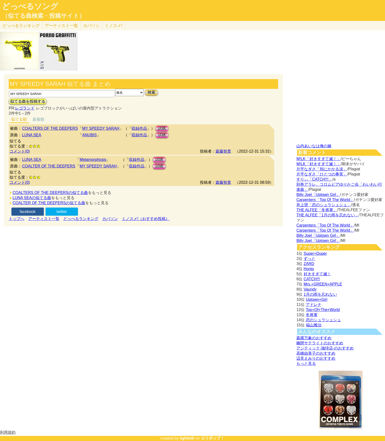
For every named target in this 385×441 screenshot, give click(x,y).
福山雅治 (313, 325)
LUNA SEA (31, 135)
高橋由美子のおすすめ (315, 353)
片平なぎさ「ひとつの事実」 (321, 174)
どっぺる (21, 25)
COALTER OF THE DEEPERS (48, 166)
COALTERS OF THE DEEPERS (50, 128)
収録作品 (139, 128)
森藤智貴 (223, 151)
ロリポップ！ (212, 438)
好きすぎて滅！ (317, 274)
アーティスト (61, 25)
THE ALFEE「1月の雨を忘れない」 (327, 215)
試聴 (162, 128)
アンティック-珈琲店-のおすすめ (325, 348)
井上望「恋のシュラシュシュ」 (323, 205)
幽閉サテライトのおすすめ (319, 343)
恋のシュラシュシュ (323, 320)
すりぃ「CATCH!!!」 (314, 179)
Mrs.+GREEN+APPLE (323, 284)
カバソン (91, 25)
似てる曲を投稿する (27, 101)
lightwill (187, 438)
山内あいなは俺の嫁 (313, 146)
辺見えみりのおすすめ (315, 358)
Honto (309, 269)
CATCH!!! (312, 279)
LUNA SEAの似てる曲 (32, 198)
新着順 (38, 119)
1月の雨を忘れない (320, 294)
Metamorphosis (93, 159)
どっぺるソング (30, 6)
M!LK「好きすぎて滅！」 (318, 159)
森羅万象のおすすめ (313, 338)
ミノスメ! (113, 25)
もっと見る (306, 363)
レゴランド (25, 108)
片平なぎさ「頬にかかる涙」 (321, 169)
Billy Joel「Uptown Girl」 (318, 195)
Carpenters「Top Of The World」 (325, 200)
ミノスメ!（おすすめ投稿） (145, 219)
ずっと (309, 259)
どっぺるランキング (80, 219)
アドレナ (313, 305)
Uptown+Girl (316, 299)
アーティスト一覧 (43, 219)
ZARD (309, 264)
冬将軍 (312, 315)
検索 (151, 92)
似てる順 (19, 119)
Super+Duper (315, 253)
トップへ (16, 219)
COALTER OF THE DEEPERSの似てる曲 (49, 203)
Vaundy (310, 289)
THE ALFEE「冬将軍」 (316, 210)
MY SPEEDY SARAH (100, 128)
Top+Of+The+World (323, 310)
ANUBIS (89, 135)
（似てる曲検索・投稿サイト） (43, 16)
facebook (28, 212)
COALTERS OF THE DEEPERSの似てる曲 (50, 193)
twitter (61, 212)
